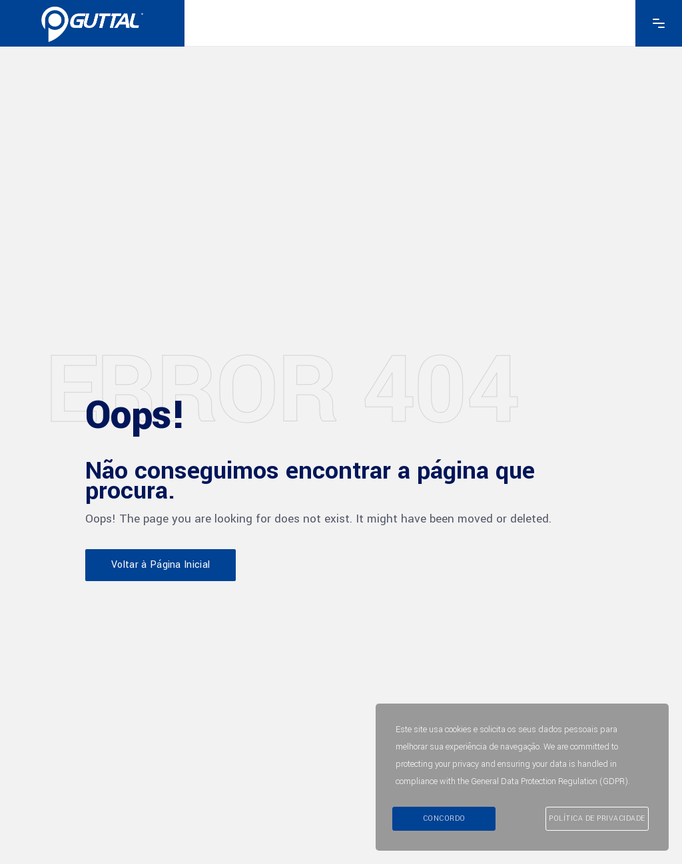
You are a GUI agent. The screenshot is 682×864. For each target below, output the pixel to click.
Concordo (444, 818)
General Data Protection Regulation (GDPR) (549, 781)
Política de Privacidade (597, 818)
